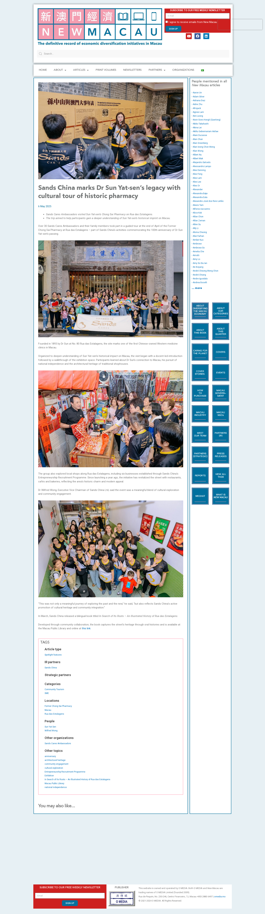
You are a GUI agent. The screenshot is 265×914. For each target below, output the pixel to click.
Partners (156, 70)
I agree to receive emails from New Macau (192, 22)
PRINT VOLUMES (106, 70)
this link (86, 628)
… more (197, 288)
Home (43, 70)
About (60, 70)
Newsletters (132, 70)
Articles (81, 70)
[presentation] (240, 24)
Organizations (183, 70)
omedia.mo (220, 896)
